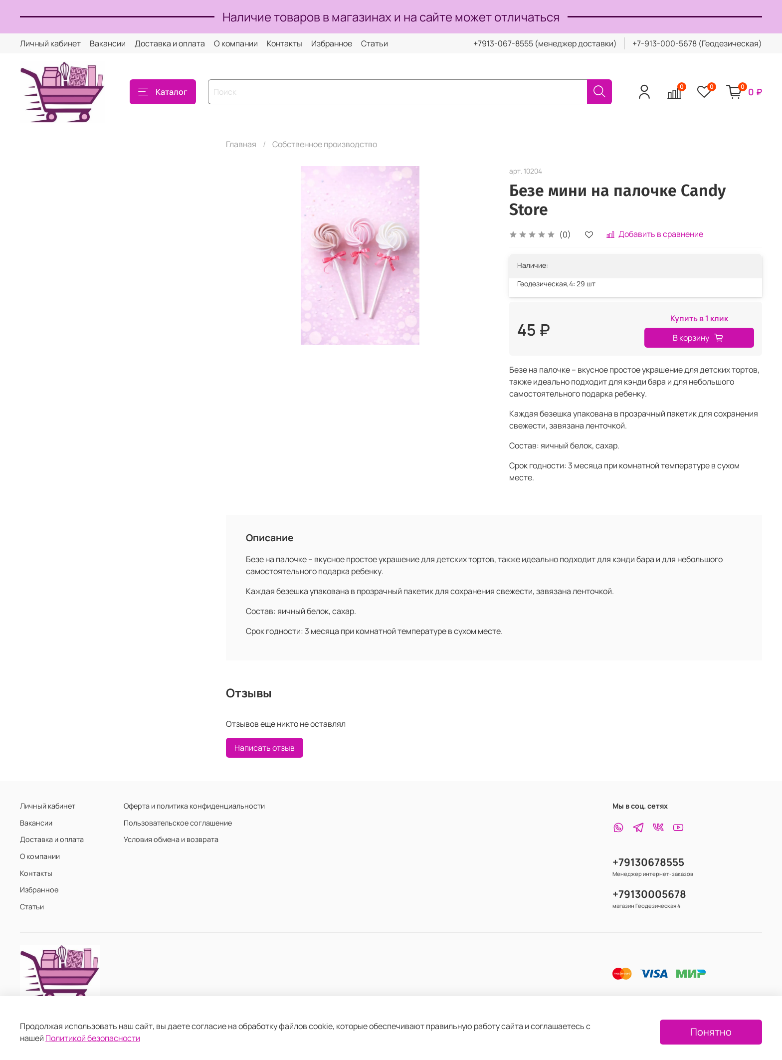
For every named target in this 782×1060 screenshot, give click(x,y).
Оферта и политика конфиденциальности (194, 806)
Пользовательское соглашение (178, 823)
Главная (241, 144)
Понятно (711, 1032)
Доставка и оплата (170, 43)
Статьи (374, 43)
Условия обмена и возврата (171, 839)
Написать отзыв (264, 747)
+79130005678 (649, 894)
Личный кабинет (50, 43)
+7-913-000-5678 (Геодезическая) (697, 43)
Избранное (331, 43)
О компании (236, 43)
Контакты (284, 43)
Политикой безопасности (92, 1038)
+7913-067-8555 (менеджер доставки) (545, 43)
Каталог (163, 91)
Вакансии (108, 43)
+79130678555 (648, 862)
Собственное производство (324, 144)
